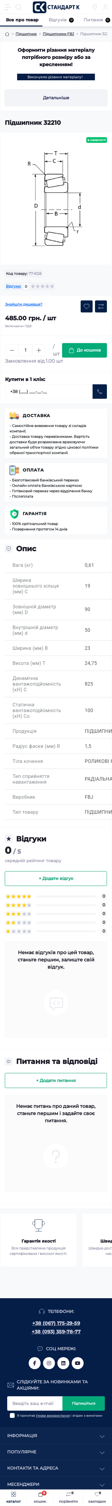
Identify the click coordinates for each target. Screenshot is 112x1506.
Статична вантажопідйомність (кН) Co (37, 710)
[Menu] (8, 7)
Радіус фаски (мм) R (36, 746)
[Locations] (95, 7)
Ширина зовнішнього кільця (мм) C (36, 586)
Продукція (25, 731)
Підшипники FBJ (58, 34)
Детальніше (56, 97)
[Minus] (12, 350)
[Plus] (38, 350)
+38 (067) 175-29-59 (56, 1323)
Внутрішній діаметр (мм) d (35, 630)
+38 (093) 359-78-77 (56, 1332)
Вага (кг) (23, 565)
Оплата (33, 470)
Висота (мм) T (29, 663)
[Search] (19, 7)
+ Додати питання (56, 1080)
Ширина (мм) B (30, 648)
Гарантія (35, 513)
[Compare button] (101, 306)
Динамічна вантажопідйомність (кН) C (37, 684)
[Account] (105, 7)
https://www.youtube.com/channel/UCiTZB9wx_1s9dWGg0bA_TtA (77, 1363)
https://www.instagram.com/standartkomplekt (49, 1363)
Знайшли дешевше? (23, 304)
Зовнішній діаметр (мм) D (34, 609)
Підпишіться (83, 1403)
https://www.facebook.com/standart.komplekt (34, 1363)
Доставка (36, 415)
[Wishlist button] (87, 306)
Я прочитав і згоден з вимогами (59, 1416)
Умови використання (53, 1416)
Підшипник (26, 34)
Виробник (24, 797)
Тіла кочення (28, 761)
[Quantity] (25, 350)
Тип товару (25, 812)
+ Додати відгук (56, 878)
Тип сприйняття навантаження (31, 779)
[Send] (100, 391)
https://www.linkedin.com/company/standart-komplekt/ (63, 1363)
